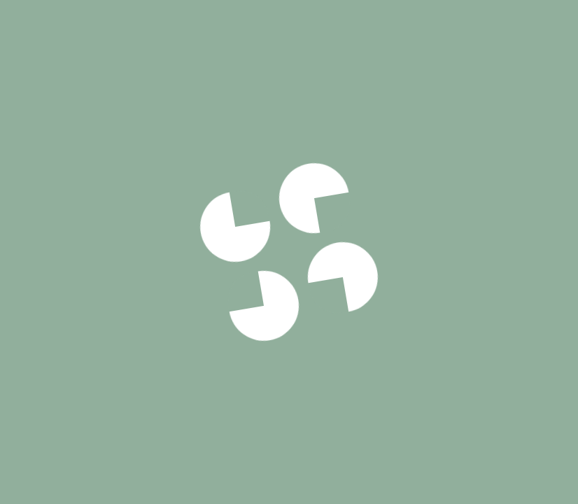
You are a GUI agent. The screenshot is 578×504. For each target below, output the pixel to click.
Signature (186, 29)
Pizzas (119, 29)
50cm (491, 489)
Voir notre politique (289, 342)
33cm (389, 489)
